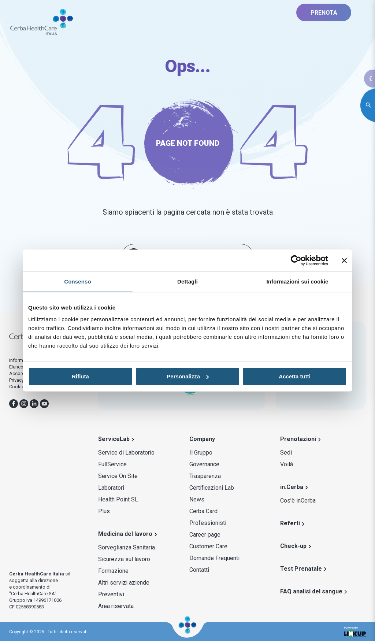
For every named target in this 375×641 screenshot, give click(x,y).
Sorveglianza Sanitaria (126, 547)
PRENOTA (324, 12)
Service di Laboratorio (126, 452)
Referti (290, 523)
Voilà (286, 464)
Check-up (293, 545)
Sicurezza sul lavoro (124, 559)
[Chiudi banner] (344, 260)
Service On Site (118, 476)
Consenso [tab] (77, 281)
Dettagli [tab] (187, 281)
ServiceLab (114, 439)
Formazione (113, 570)
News (196, 499)
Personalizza (188, 376)
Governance (204, 464)
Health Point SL (118, 499)
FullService (112, 464)
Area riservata (116, 606)
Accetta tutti (295, 376)
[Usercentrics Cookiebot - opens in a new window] (296, 260)
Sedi (286, 452)
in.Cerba (291, 486)
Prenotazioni (298, 439)
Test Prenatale (301, 568)
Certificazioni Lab (211, 487)
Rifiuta (80, 376)
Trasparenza (205, 476)
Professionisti (207, 522)
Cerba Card (203, 511)
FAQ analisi (311, 591)
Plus (104, 511)
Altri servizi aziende (123, 582)
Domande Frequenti (214, 558)
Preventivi (111, 594)
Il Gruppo (200, 452)
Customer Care (208, 546)
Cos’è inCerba (298, 500)
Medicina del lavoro (125, 533)
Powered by (355, 631)
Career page (204, 534)
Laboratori (111, 487)
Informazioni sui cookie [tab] (297, 281)
